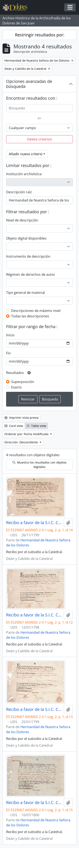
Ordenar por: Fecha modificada (26, 434)
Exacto (16, 387)
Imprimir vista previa (21, 418)
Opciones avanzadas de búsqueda (29, 83)
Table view (36, 426)
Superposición (22, 381)
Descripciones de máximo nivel (35, 310)
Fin (8, 353)
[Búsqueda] (39, 108)
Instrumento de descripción (28, 256)
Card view (13, 426)
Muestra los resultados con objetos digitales (39, 464)
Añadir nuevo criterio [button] (26, 154)
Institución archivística (24, 174)
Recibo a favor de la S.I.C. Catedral (34, 522)
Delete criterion (39, 139)
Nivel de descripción (22, 220)
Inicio (10, 335)
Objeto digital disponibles (26, 238)
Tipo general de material (25, 292)
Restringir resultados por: (39, 35)
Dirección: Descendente (21, 442)
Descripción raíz (19, 192)
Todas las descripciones (30, 316)
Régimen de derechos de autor (30, 274)
